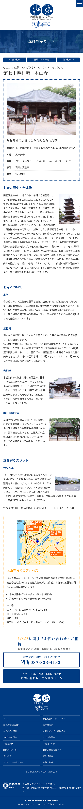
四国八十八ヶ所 (10, 749)
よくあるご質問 (10, 731)
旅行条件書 (48, 756)
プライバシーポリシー (13, 762)
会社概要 (7, 756)
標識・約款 (48, 762)
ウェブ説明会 (49, 737)
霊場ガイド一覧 (41, 59)
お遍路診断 (8, 743)
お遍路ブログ (49, 743)
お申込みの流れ (10, 737)
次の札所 (67, 59)
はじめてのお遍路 (11, 724)
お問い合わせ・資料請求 (54, 731)
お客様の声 (48, 724)
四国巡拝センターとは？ (54, 718)
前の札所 (16, 59)
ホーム (6, 718)
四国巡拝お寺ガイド (52, 749)
